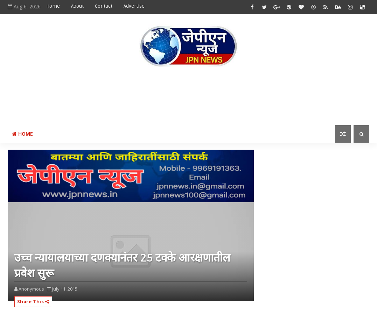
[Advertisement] (188, 97)
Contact (103, 6)
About (77, 6)
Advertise (134, 6)
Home (53, 6)
